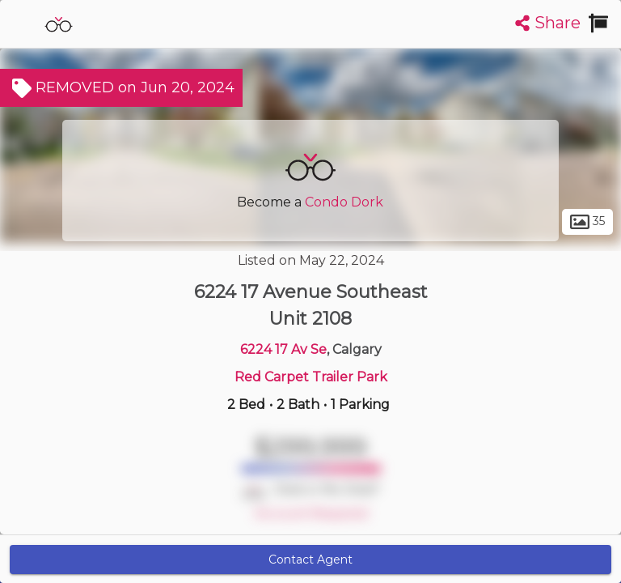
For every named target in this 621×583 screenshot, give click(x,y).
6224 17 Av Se (283, 349)
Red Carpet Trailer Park (310, 377)
